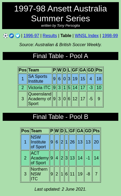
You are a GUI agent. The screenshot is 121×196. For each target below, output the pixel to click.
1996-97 (31, 35)
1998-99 (110, 35)
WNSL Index (87, 35)
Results (50, 35)
